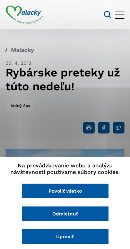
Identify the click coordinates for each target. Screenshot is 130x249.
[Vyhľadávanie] (108, 15)
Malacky (22, 50)
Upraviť (65, 236)
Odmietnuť (65, 213)
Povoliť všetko (65, 191)
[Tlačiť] (89, 127)
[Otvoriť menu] (119, 15)
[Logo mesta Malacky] (24, 15)
